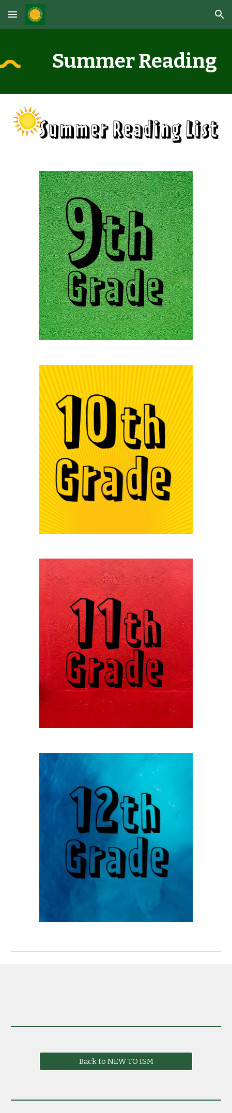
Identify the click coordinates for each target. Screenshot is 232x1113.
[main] (116, 61)
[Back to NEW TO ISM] (116, 1061)
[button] (12, 14)
